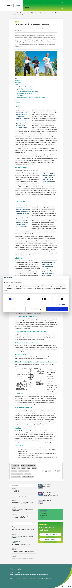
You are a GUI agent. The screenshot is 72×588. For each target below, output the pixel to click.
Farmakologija (15, 533)
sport (18, 468)
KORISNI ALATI (43, 510)
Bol (12, 526)
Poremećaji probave (16, 541)
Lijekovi (32, 2)
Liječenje (17, 84)
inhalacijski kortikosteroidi (28, 476)
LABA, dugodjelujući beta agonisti (25, 88)
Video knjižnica (53, 2)
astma (28, 468)
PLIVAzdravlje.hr (20, 575)
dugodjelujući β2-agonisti (23, 471)
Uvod (16, 78)
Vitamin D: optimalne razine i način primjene (22, 558)
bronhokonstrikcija (15, 465)
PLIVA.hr (25, 575)
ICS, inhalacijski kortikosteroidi (24, 89)
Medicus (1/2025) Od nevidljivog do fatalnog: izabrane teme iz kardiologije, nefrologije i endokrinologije (48, 494)
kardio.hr (19, 578)
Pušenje (41, 517)
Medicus (45, 2)
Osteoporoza (14, 548)
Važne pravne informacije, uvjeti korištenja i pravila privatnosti (36, 574)
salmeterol (34, 468)
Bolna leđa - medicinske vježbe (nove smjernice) (23, 529)
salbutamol (14, 471)
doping (23, 468)
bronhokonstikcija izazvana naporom (28, 465)
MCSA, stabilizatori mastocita (24, 93)
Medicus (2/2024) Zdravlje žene (44, 502)
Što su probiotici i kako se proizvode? (21, 544)
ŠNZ (46, 578)
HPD (16, 578)
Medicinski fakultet (32, 578)
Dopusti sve (57, 309)
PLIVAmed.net (30, 8)
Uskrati (14, 309)
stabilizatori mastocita (16, 476)
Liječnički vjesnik (25, 578)
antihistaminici (28, 473)
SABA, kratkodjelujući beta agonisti (25, 86)
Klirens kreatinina (43, 513)
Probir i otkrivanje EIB (20, 99)
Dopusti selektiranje (36, 309)
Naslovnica (14, 17)
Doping (17, 100)
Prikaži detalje (61, 304)
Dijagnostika (18, 82)
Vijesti (11, 570)
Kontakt (11, 574)
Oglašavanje (16, 574)
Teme (11, 568)
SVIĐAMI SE (48, 471)
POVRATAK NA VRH (57, 471)
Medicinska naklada (41, 578)
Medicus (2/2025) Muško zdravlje (44, 486)
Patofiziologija (18, 80)
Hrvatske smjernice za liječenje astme (20, 497)
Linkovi (18, 572)
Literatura (17, 102)
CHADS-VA (42, 515)
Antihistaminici (20, 95)
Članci (26, 2)
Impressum (21, 574)
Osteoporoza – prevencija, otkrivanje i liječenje (23, 551)
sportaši (13, 468)
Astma (17, 21)
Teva (11, 575)
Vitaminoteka (49, 578)
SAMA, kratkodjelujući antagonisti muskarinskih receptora (31, 97)
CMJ (14, 578)
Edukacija (39, 2)
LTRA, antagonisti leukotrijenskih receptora (27, 91)
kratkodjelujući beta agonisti (17, 473)
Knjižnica (19, 569)
